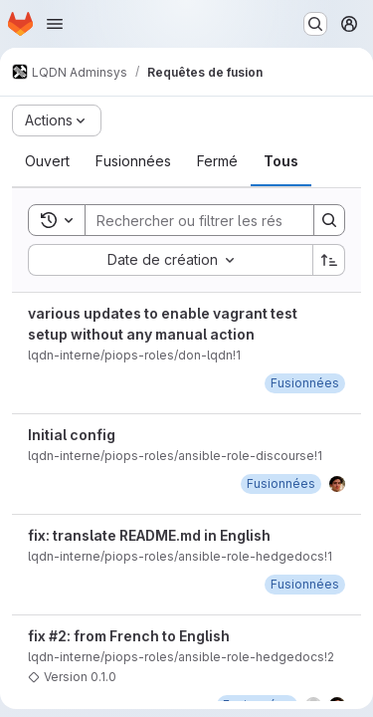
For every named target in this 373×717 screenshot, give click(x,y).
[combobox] (170, 260)
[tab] (47, 161)
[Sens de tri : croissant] (329, 260)
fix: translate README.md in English (149, 535)
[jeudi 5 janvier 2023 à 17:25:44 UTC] (281, 483)
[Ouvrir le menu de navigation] (55, 24)
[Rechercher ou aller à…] (315, 24)
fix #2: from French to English (129, 635)
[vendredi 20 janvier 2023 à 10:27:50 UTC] (305, 584)
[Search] (215, 220)
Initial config (71, 434)
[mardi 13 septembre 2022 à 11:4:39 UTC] (305, 382)
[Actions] (56, 120)
